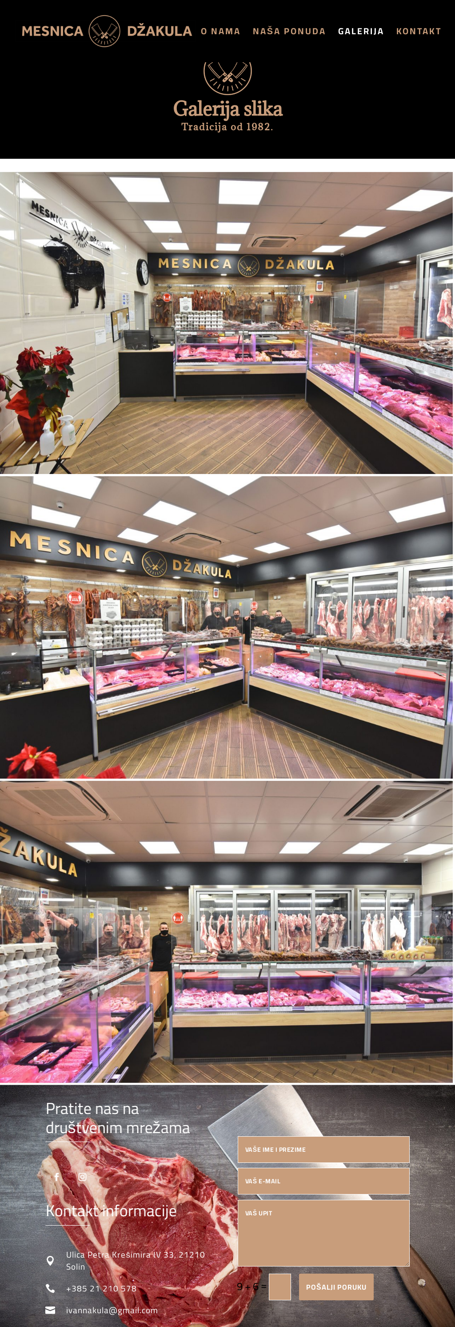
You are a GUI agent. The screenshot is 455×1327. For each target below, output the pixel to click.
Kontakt (419, 33)
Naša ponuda (289, 33)
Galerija (361, 33)
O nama (221, 33)
